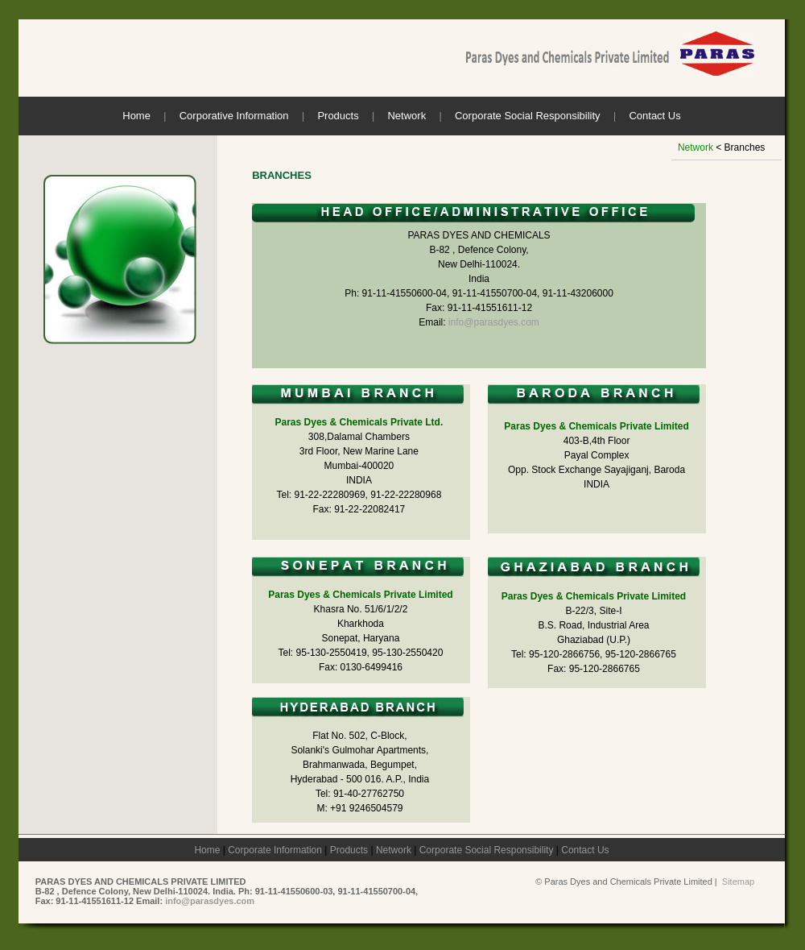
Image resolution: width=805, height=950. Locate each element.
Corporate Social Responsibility (528, 116)
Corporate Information (275, 850)
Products (337, 116)
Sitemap (738, 881)
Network (406, 116)
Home (136, 116)
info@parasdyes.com (493, 322)
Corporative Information (234, 116)
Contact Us (654, 116)
